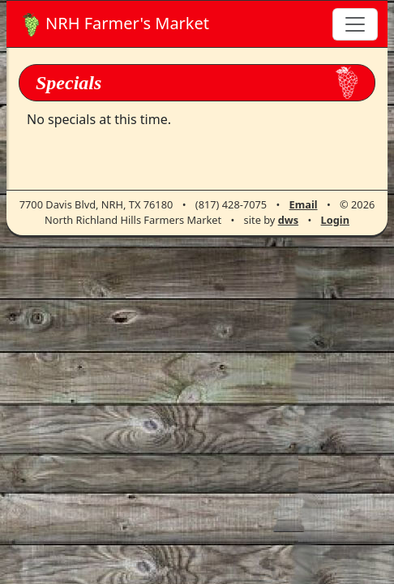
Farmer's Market (116, 24)
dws (288, 220)
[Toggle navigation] (355, 24)
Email (303, 204)
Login (335, 220)
